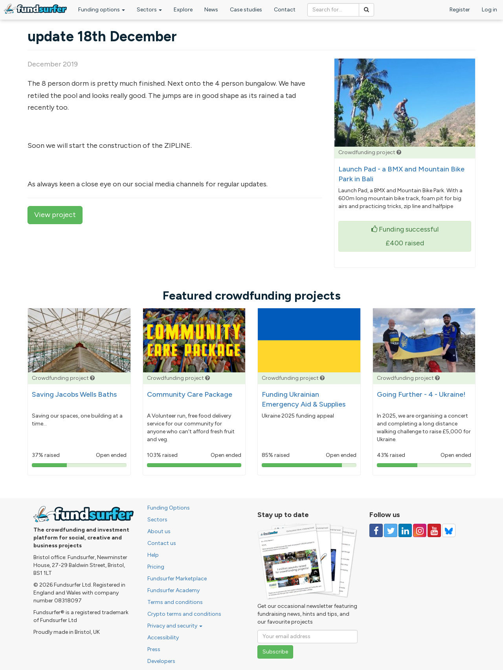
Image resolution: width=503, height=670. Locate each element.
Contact (285, 9)
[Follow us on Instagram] (419, 530)
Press (153, 649)
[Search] (366, 10)
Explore (183, 9)
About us (159, 531)
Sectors (149, 9)
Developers (161, 661)
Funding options (101, 9)
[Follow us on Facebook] (376, 530)
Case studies (246, 9)
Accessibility (163, 637)
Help (153, 555)
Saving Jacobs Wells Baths (74, 394)
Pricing (155, 566)
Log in (489, 9)
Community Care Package (189, 394)
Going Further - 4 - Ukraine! (421, 394)
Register (460, 9)
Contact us (161, 543)
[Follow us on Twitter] (390, 530)
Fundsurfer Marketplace (177, 578)
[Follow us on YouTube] (434, 530)
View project (55, 214)
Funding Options (168, 507)
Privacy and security (174, 625)
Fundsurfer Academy (173, 590)
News (211, 9)
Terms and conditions (175, 602)
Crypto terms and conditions (184, 614)
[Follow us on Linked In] (405, 530)
